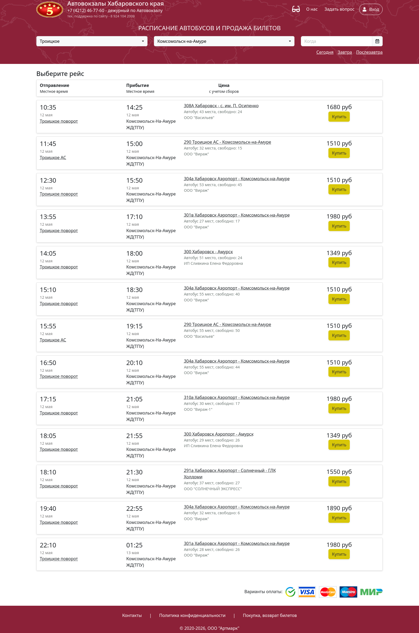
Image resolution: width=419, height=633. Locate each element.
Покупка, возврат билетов (270, 615)
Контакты (132, 615)
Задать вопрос (339, 9)
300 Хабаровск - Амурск (208, 252)
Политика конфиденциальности (192, 615)
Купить (339, 117)
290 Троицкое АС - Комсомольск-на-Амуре (227, 142)
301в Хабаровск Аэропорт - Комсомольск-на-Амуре (237, 215)
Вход (371, 9)
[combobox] (92, 41)
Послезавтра (369, 52)
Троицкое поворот (59, 121)
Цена (224, 85)
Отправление (54, 85)
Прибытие (137, 85)
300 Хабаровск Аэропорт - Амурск (219, 434)
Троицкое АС (53, 157)
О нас (312, 9)
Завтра (345, 52)
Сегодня (324, 52)
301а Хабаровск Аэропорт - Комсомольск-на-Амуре (237, 543)
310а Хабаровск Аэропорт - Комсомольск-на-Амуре (237, 397)
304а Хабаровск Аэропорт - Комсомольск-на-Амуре (237, 179)
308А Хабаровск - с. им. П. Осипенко (221, 106)
